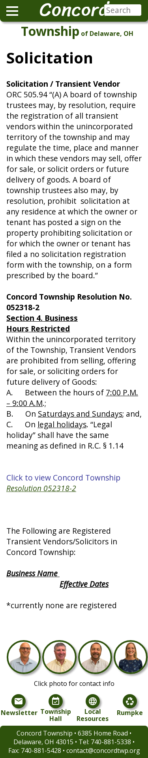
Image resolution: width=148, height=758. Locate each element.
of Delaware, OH (107, 33)
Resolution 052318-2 (41, 488)
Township (50, 30)
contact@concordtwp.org (103, 750)
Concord (74, 9)
